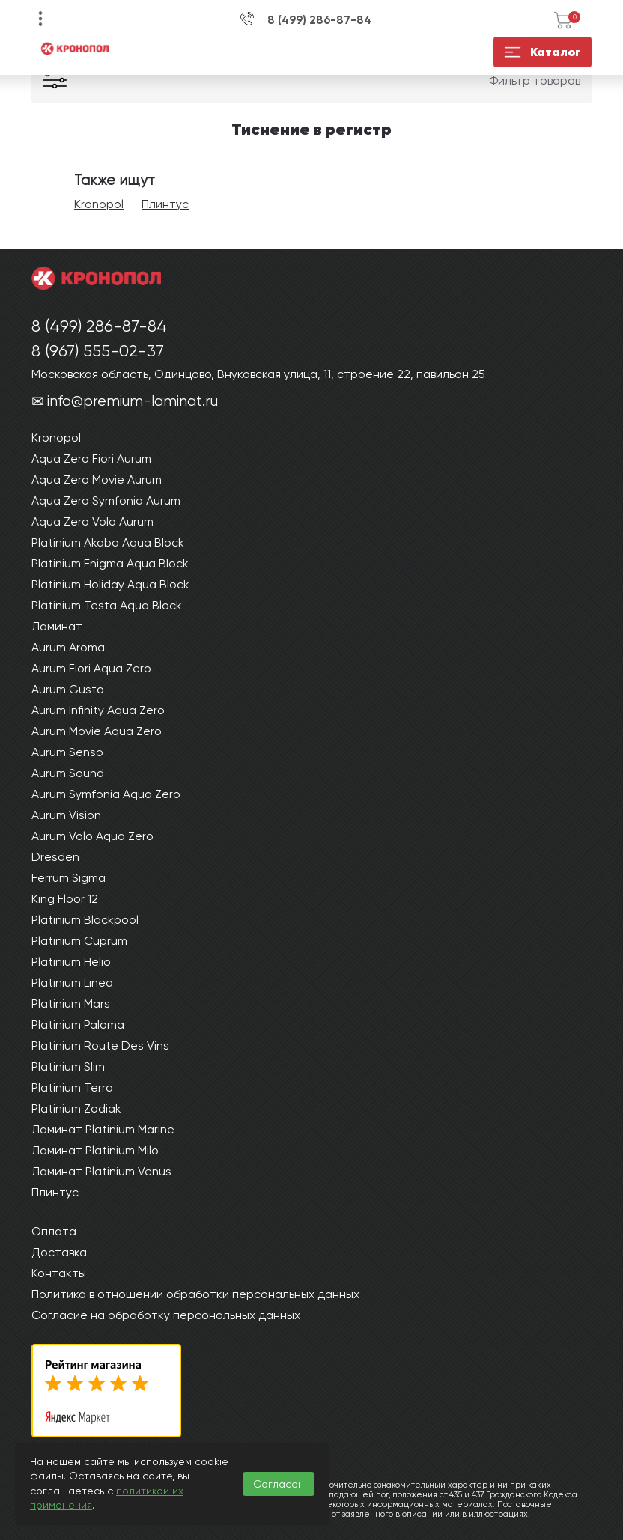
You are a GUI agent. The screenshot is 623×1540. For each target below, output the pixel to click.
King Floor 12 (64, 899)
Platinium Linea (72, 983)
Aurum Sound (67, 773)
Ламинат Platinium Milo (95, 1150)
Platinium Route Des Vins (100, 1045)
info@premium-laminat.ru (132, 401)
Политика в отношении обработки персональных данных (195, 1294)
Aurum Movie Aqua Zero (96, 731)
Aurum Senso (67, 752)
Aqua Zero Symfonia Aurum (105, 500)
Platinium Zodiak (76, 1108)
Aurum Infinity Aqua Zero (98, 710)
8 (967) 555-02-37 (97, 350)
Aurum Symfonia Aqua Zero (105, 794)
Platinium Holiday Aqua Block (110, 584)
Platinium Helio (71, 962)
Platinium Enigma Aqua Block (110, 563)
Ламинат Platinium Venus (101, 1171)
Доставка (59, 1252)
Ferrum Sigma (68, 878)
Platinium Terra (72, 1087)
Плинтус (165, 204)
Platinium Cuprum (79, 941)
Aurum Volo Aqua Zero (92, 836)
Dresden (55, 857)
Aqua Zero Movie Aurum (96, 479)
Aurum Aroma (68, 647)
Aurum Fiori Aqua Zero (91, 668)
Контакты (58, 1273)
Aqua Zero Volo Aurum (92, 521)
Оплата (53, 1231)
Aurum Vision (66, 815)
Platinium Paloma (77, 1024)
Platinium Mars (70, 1003)
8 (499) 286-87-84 (319, 20)
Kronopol (99, 204)
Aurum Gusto (67, 689)
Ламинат (56, 626)
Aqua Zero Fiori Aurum (91, 458)
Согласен (278, 1484)
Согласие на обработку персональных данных (165, 1315)
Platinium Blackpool (85, 920)
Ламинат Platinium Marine (102, 1129)
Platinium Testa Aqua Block (106, 605)
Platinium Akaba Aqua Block (107, 542)
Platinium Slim (68, 1066)
